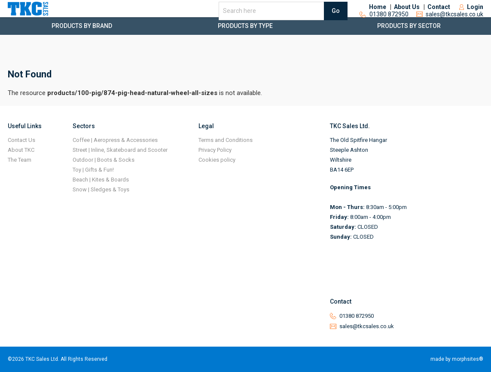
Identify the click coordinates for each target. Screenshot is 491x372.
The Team (19, 160)
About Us (407, 17)
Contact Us (21, 140)
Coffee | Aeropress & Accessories (115, 140)
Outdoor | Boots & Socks (103, 160)
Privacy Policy (215, 150)
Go (336, 20)
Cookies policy (216, 160)
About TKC (21, 150)
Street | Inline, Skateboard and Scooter (120, 150)
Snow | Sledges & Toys (101, 189)
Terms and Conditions (225, 140)
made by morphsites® (456, 359)
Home (377, 17)
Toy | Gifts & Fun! (93, 169)
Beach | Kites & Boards (101, 179)
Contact (438, 17)
